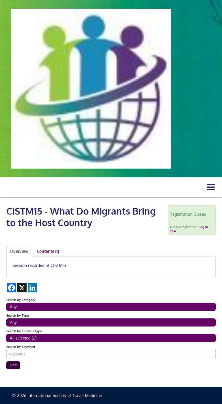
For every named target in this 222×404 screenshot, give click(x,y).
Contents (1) (48, 251)
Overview (19, 251)
